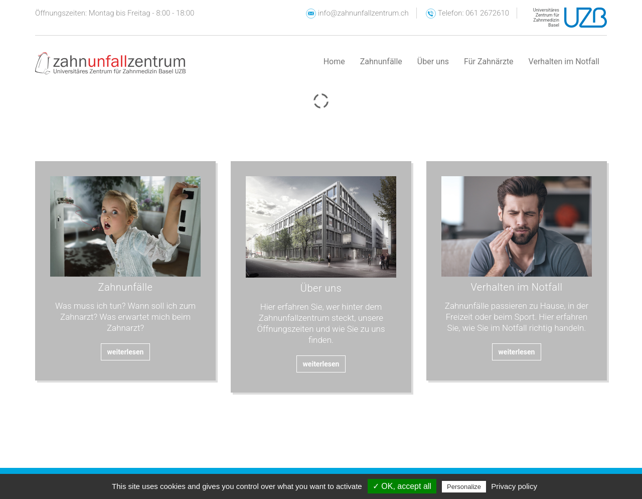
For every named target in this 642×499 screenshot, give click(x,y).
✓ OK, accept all (402, 486)
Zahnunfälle (381, 61)
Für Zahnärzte (489, 61)
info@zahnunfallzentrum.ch (357, 13)
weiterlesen (125, 352)
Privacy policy (514, 486)
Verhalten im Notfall (564, 61)
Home (334, 61)
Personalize (464, 486)
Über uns (433, 61)
